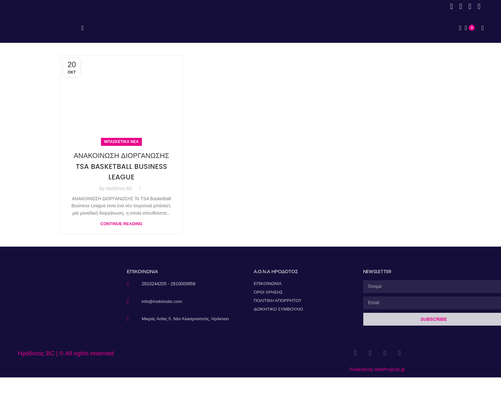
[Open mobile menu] (82, 40)
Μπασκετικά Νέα (121, 167)
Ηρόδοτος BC (119, 213)
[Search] (458, 40)
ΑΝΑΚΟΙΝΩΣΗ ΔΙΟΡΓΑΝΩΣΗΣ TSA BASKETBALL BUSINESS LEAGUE (121, 191)
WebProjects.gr (389, 395)
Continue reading (121, 249)
